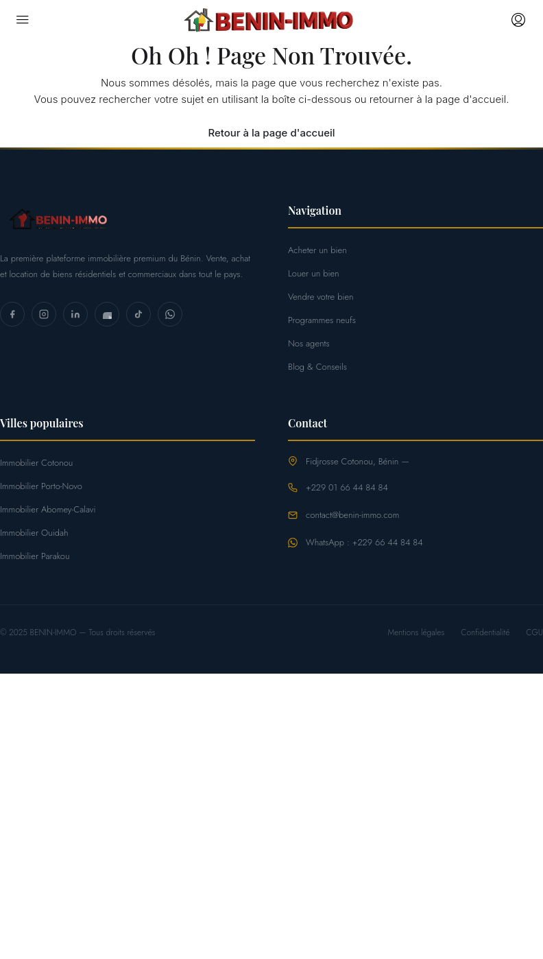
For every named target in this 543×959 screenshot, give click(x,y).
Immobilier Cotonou (36, 462)
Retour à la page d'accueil (271, 132)
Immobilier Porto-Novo (41, 486)
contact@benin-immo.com (352, 514)
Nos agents (309, 343)
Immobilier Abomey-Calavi (47, 509)
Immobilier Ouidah (34, 532)
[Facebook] (12, 314)
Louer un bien (313, 273)
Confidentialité (485, 632)
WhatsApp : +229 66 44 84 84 (364, 542)
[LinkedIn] (75, 314)
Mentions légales (415, 632)
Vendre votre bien (321, 296)
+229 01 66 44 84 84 (347, 487)
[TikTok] (138, 314)
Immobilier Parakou (35, 556)
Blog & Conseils (317, 366)
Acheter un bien (317, 250)
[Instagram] (44, 314)
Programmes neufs (322, 320)
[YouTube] (107, 314)
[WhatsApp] (170, 314)
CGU (534, 632)
